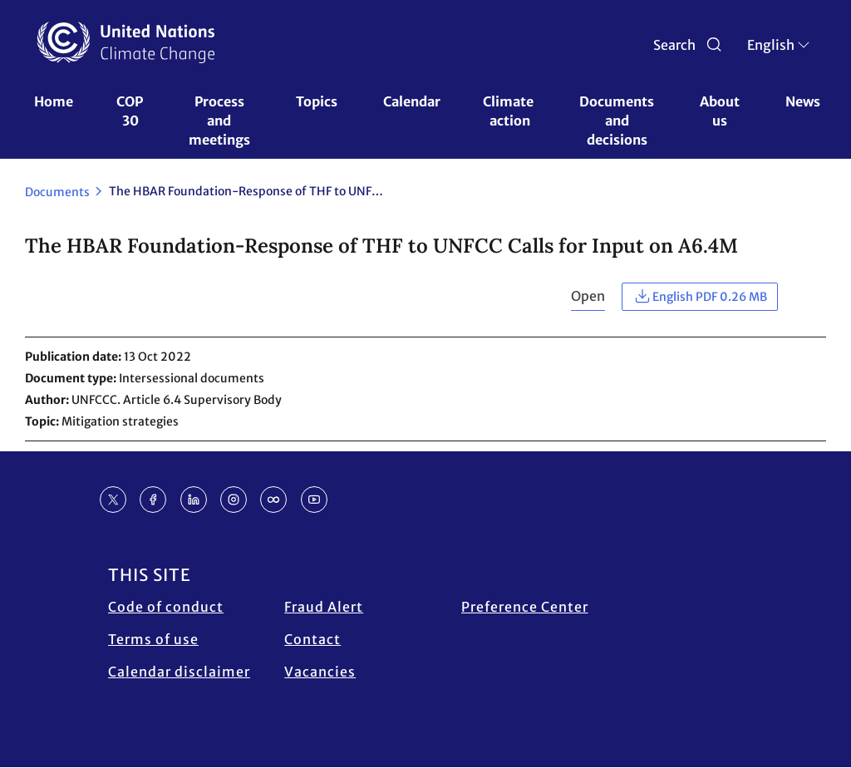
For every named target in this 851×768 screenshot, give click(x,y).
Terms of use (153, 639)
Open (588, 296)
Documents (57, 192)
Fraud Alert (323, 606)
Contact (312, 639)
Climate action (509, 111)
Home (53, 101)
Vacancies (320, 671)
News (802, 101)
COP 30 (130, 111)
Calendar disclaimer (179, 671)
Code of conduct (166, 606)
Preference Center (524, 606)
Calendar (411, 101)
